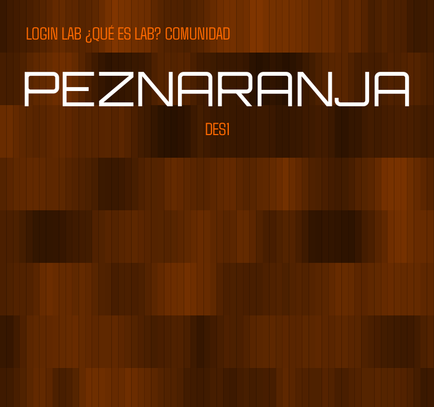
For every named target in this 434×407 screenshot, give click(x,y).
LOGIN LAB (53, 33)
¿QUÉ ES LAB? (123, 33)
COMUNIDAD (197, 33)
